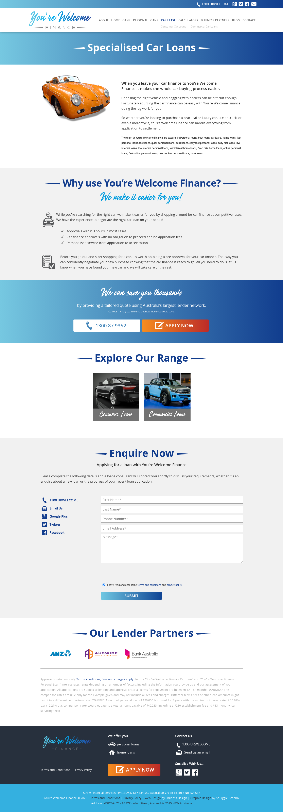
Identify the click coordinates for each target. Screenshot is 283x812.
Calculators (188, 20)
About (103, 20)
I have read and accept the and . (144, 584)
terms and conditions (149, 584)
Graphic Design (200, 798)
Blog (236, 20)
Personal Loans (145, 20)
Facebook (57, 532)
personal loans (128, 744)
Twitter (55, 524)
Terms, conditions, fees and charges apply (104, 679)
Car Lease (168, 20)
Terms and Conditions (55, 770)
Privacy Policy (83, 770)
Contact (249, 20)
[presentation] (132, 574)
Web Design (153, 798)
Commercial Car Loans (204, 26)
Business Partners (215, 20)
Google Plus (59, 516)
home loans (126, 752)
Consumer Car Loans (173, 26)
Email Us (56, 508)
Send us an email (197, 752)
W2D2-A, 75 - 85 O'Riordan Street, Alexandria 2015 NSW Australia (148, 803)
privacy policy (174, 584)
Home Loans (120, 20)
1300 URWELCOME (215, 4)
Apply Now (173, 325)
